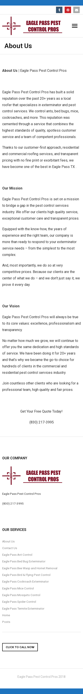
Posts (6, 622)
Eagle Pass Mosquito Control (21, 595)
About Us (8, 541)
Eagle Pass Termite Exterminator (23, 608)
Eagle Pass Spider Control (19, 601)
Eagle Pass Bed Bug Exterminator (23, 561)
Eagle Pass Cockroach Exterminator (25, 581)
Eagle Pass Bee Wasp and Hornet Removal (29, 568)
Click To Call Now (20, 647)
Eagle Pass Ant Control (17, 554)
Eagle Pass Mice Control (18, 588)
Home (6, 615)
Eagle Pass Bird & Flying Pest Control (26, 575)
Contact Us (9, 548)
